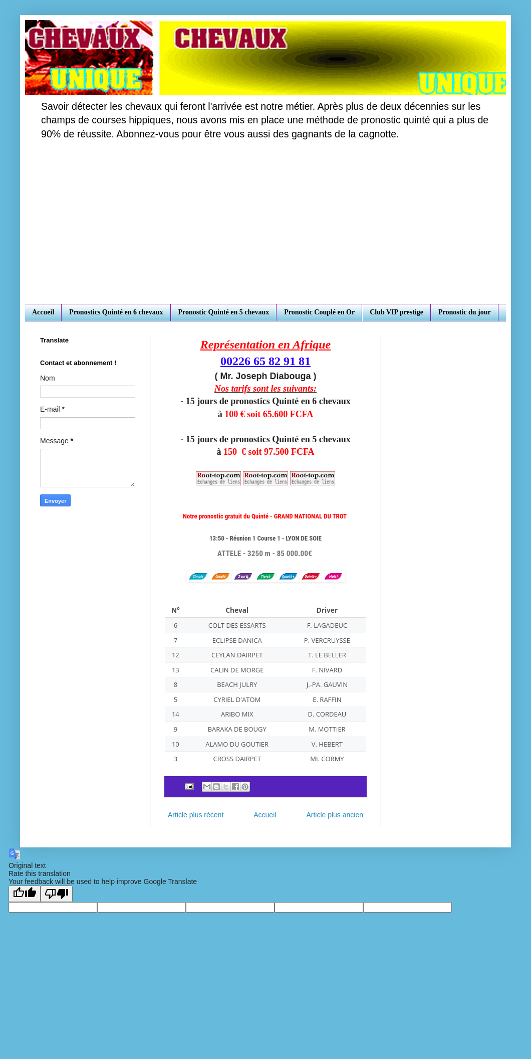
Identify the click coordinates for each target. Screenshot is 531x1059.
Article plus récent (195, 815)
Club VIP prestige (396, 312)
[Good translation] (25, 894)
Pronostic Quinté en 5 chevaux (224, 312)
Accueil (43, 312)
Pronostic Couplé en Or (319, 312)
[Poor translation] (57, 894)
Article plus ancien (334, 815)
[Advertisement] (265, 228)
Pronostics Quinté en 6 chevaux (116, 312)
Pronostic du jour (464, 312)
